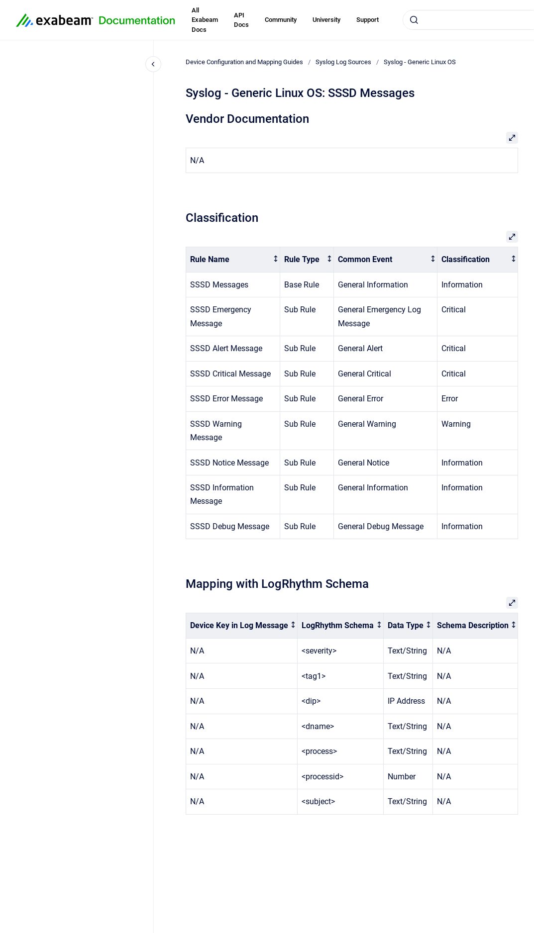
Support (367, 19)
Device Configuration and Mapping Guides (244, 62)
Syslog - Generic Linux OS (420, 62)
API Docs (241, 20)
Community (281, 19)
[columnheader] (233, 260)
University (326, 19)
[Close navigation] (153, 64)
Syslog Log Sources (343, 62)
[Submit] (414, 20)
